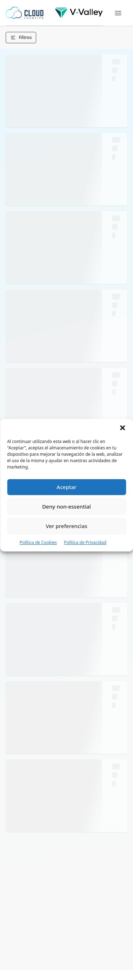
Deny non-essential (66, 506)
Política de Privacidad (85, 542)
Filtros (21, 37)
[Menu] (118, 13)
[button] (122, 427)
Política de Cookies (38, 542)
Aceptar (67, 486)
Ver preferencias (66, 525)
